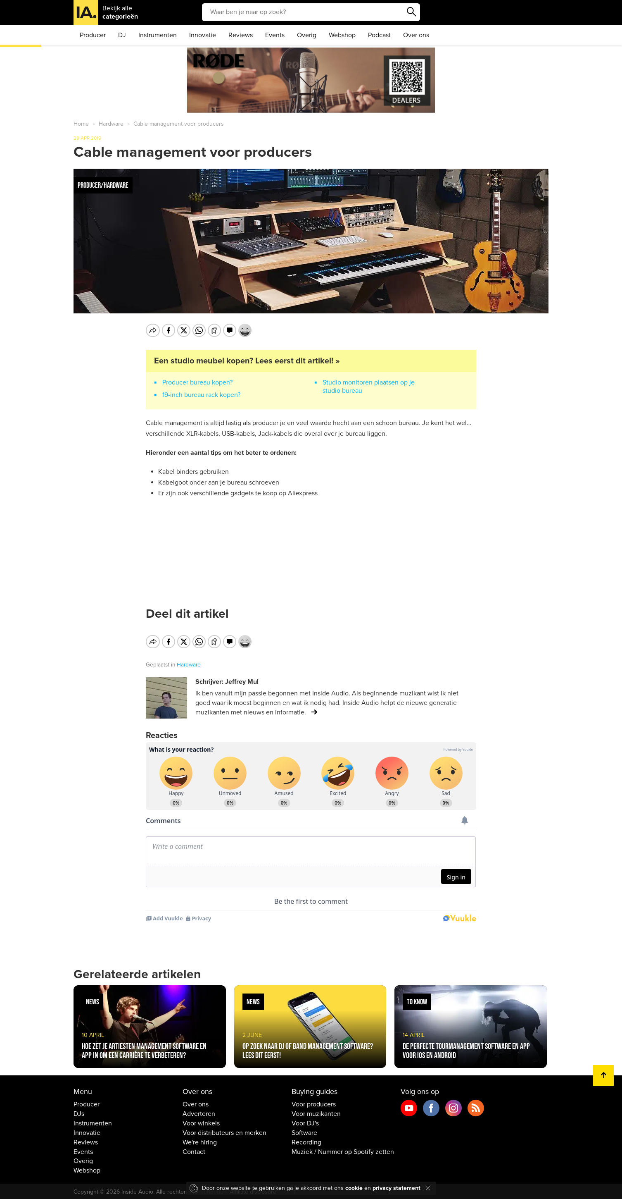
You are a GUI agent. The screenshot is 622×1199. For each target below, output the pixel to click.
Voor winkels (201, 1122)
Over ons (416, 35)
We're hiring (200, 1141)
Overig (306, 35)
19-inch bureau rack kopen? (201, 395)
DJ (122, 35)
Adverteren (199, 1112)
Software (304, 1131)
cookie (354, 1188)
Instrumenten (157, 35)
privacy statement (396, 1188)
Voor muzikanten (316, 1112)
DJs (79, 1112)
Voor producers (314, 1103)
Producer (93, 35)
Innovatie (202, 35)
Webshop (342, 35)
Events (275, 35)
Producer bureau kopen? (197, 382)
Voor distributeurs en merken (224, 1131)
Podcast (379, 35)
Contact (194, 1150)
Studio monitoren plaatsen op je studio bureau (369, 386)
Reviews (240, 35)
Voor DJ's (305, 1122)
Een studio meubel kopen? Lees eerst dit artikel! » (247, 361)
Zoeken (412, 12)
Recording (306, 1141)
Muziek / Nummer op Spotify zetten (343, 1150)
